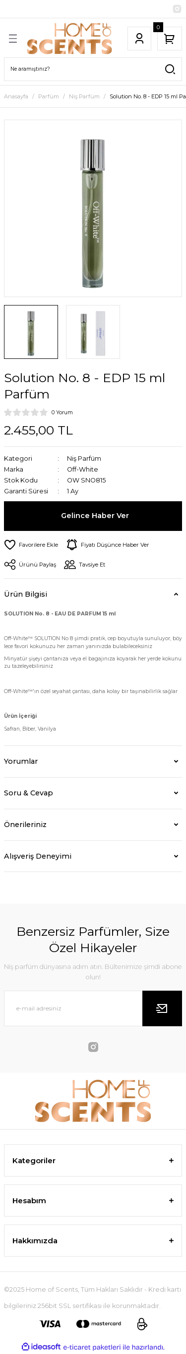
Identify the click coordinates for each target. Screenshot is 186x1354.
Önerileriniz (25, 824)
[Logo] (70, 38)
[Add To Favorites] (31, 545)
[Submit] (162, 1008)
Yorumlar (21, 761)
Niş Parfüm (84, 458)
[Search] (93, 69)
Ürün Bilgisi (25, 594)
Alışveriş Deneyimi (37, 856)
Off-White (82, 469)
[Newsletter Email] (93, 1008)
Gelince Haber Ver (95, 515)
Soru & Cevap (28, 792)
